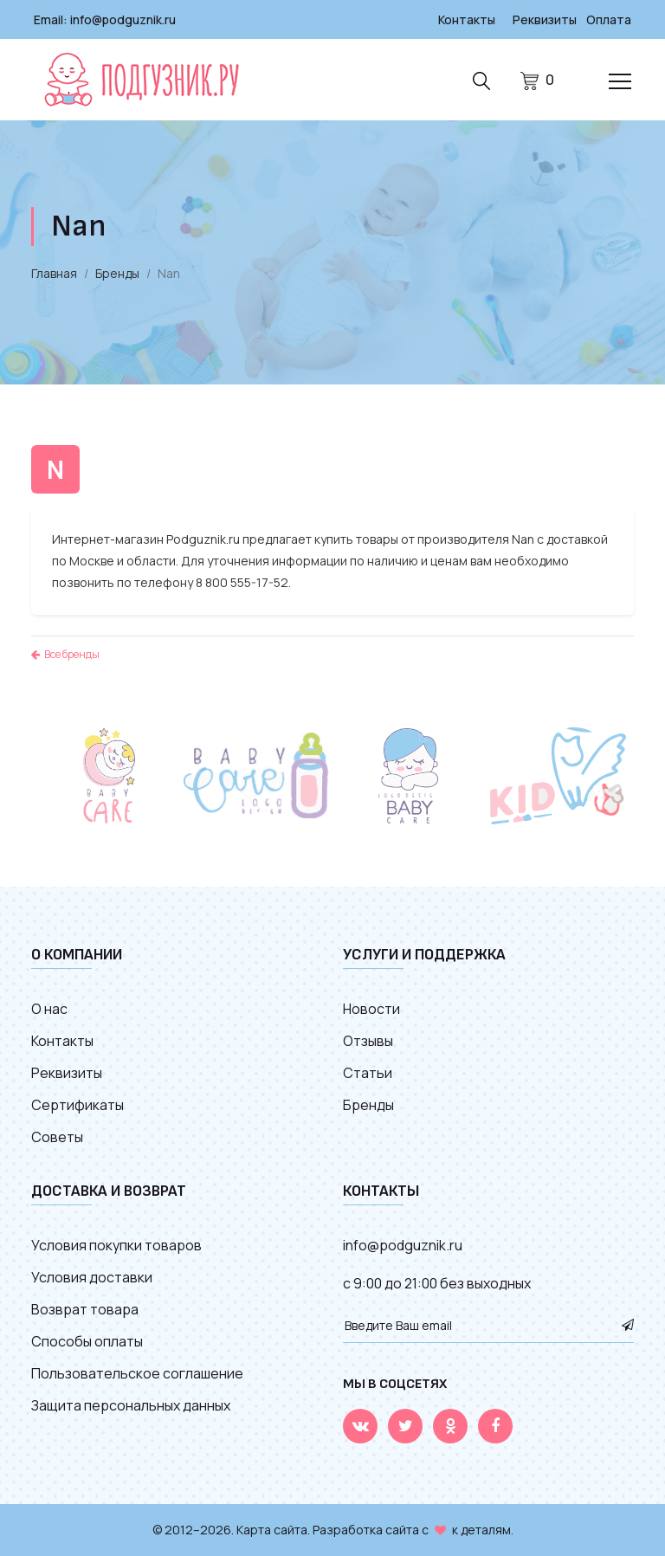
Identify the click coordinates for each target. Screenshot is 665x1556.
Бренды (117, 273)
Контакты (466, 19)
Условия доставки (91, 1277)
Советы (57, 1136)
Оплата (608, 19)
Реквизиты (545, 19)
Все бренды (65, 654)
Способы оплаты (87, 1341)
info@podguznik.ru (123, 19)
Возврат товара (85, 1309)
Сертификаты (77, 1104)
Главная (54, 273)
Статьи (367, 1072)
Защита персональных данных (130, 1405)
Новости (371, 1008)
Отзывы (368, 1040)
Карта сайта (271, 1529)
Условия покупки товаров (116, 1245)
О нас (49, 1008)
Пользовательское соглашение (137, 1373)
